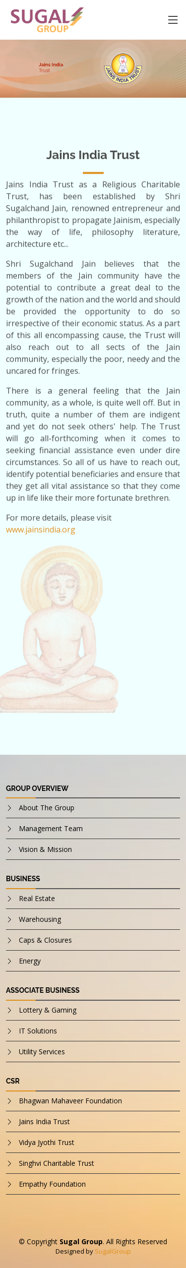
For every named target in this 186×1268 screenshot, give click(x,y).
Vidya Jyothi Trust (46, 1142)
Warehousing (40, 919)
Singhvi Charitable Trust (56, 1163)
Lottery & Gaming (47, 1010)
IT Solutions (38, 1030)
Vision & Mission (45, 849)
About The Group (46, 807)
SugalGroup (113, 1251)
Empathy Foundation (52, 1184)
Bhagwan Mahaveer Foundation (70, 1100)
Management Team (51, 828)
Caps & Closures (45, 940)
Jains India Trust (44, 1121)
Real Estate (37, 898)
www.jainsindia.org (40, 532)
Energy (30, 961)
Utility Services (42, 1051)
